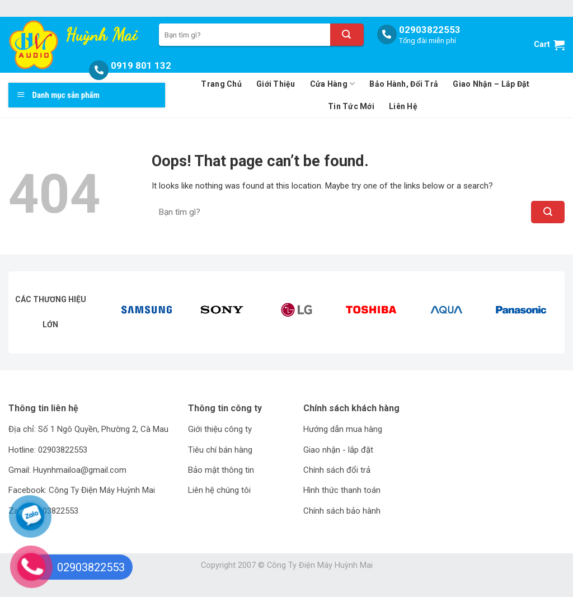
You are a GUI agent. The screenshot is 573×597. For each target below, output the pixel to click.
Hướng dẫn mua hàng (342, 429)
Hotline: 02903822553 (47, 450)
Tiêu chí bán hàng (220, 450)
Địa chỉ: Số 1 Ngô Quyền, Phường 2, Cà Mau (88, 429)
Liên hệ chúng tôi (219, 490)
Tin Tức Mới (351, 106)
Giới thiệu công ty (220, 429)
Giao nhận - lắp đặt (338, 450)
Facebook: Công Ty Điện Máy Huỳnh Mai (81, 490)
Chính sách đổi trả (336, 470)
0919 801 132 (141, 65)
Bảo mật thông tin (221, 470)
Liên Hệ (403, 106)
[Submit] (347, 34)
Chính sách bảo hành (342, 511)
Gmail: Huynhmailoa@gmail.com (67, 470)
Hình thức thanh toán (342, 490)
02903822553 (430, 29)
